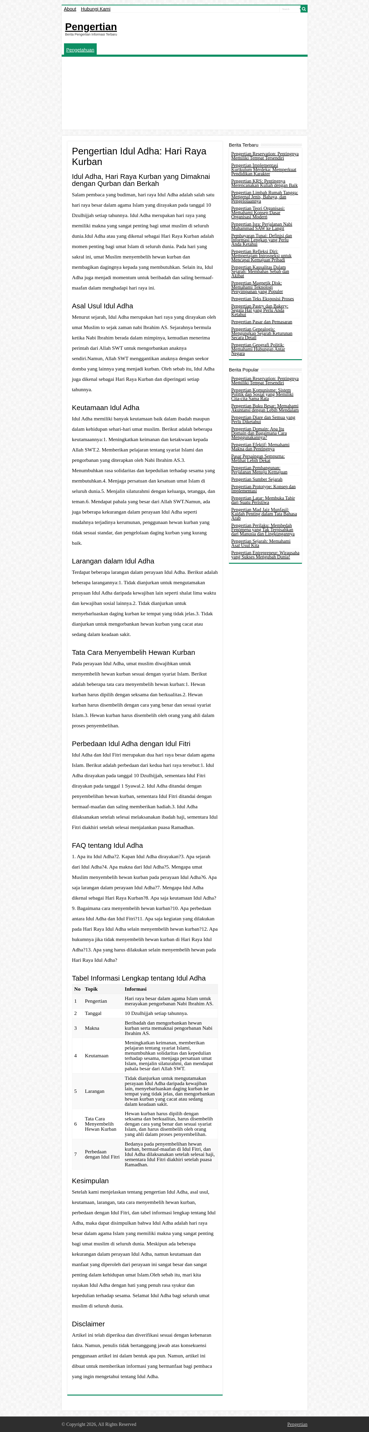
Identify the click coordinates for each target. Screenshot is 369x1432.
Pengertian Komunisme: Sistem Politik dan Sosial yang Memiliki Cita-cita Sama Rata (262, 394)
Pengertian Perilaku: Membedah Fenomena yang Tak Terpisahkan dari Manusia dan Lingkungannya (263, 529)
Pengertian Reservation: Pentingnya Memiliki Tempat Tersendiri (265, 156)
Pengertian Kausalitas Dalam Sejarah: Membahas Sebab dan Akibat (260, 271)
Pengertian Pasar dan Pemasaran (261, 321)
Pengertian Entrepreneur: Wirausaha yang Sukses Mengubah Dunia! (265, 554)
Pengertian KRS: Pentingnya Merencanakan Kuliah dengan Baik (264, 183)
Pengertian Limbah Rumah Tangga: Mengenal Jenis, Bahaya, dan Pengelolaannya (264, 197)
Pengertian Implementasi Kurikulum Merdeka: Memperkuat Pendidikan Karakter (264, 169)
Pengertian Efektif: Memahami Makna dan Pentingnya (260, 446)
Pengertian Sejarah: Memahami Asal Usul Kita (261, 543)
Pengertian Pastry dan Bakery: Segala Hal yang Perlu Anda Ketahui (260, 310)
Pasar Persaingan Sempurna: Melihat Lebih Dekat (258, 458)
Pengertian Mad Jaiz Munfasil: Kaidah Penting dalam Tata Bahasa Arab (264, 514)
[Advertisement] (185, 94)
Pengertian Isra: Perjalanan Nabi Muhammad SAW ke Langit (261, 226)
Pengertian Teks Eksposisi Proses (262, 298)
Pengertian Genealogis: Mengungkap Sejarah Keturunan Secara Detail (262, 333)
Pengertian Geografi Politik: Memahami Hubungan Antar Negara (258, 349)
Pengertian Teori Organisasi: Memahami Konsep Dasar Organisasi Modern (258, 212)
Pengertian (91, 26)
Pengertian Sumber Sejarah (257, 479)
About (70, 9)
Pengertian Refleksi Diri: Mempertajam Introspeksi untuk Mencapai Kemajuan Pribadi (261, 255)
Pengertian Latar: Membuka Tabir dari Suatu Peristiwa (263, 500)
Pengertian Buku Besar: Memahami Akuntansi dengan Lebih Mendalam (265, 408)
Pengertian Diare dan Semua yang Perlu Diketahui (263, 419)
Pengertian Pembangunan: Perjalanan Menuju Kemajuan (259, 470)
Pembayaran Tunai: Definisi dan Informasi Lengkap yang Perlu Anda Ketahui (261, 240)
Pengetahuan (80, 49)
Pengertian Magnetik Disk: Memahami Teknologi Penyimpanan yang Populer (257, 287)
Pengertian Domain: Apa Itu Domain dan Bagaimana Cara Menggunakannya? (259, 433)
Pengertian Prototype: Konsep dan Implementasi (263, 488)
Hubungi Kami (96, 9)
